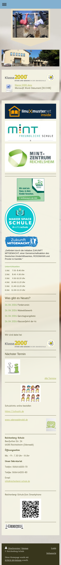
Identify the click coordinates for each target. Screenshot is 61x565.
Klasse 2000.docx (23, 85)
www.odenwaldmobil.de (16, 419)
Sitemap (24, 548)
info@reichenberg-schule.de (17, 481)
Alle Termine (50, 378)
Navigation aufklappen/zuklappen (30, 4)
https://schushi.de (14, 411)
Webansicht (51, 553)
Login (53, 548)
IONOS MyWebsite (13, 560)
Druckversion (12, 548)
